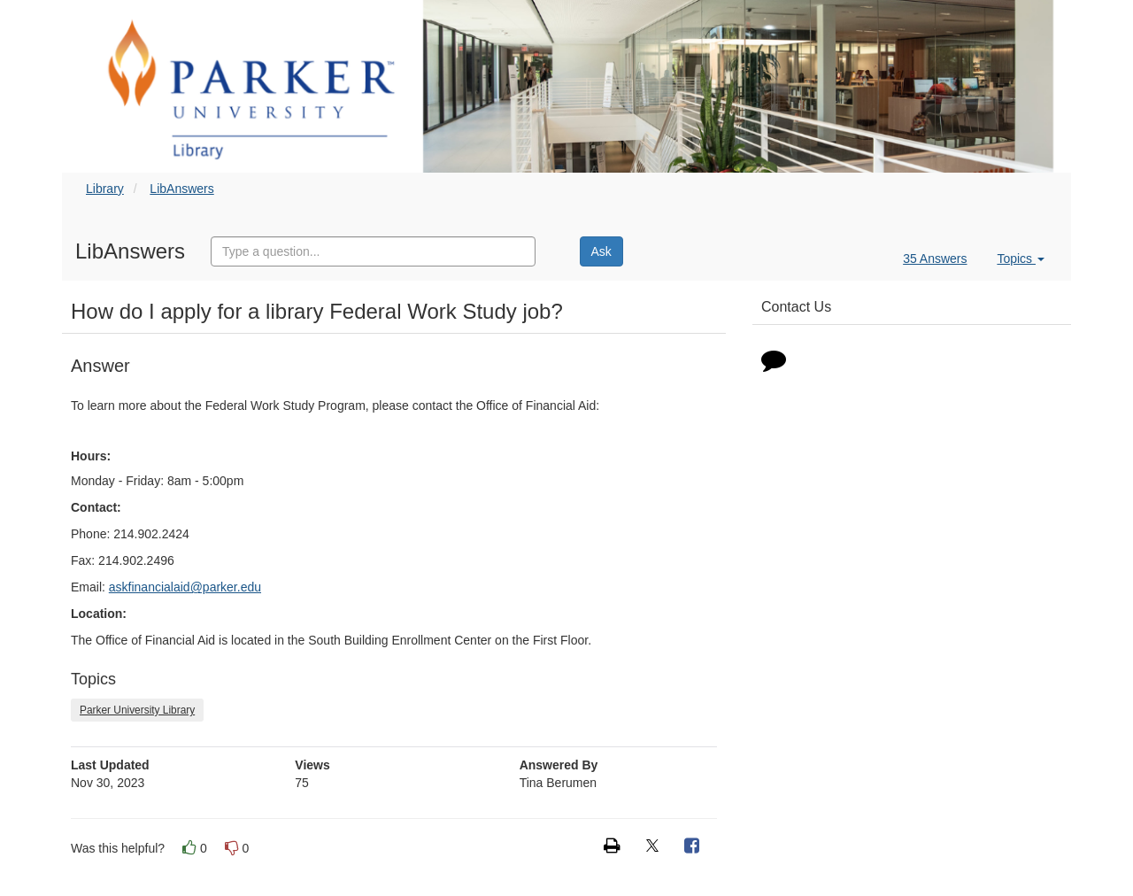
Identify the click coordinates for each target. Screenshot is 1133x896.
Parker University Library (137, 710)
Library (105, 189)
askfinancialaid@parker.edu (185, 587)
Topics (1020, 258)
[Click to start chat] (773, 364)
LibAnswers (181, 189)
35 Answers (935, 258)
